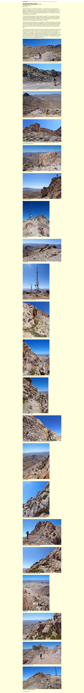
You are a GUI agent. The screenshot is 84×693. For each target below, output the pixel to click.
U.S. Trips (24, 691)
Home (30, 1)
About (56, 1)
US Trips (40, 1)
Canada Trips (34, 1)
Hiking (43, 1)
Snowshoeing (48, 1)
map (43, 37)
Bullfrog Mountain (26, 117)
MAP (53, 1)
